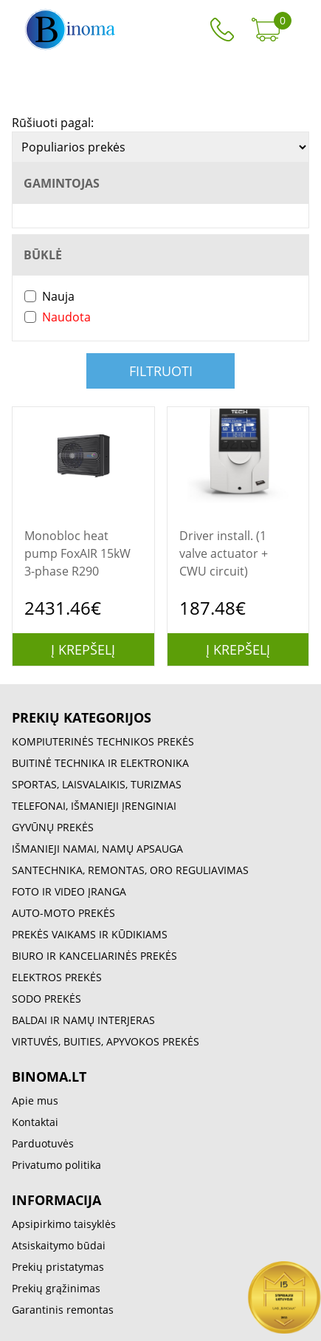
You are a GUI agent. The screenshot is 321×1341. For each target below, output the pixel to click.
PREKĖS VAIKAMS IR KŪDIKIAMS (90, 934)
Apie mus (35, 1100)
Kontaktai (35, 1122)
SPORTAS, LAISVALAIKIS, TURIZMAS (97, 784)
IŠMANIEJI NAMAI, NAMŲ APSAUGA (97, 849)
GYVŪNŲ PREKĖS (53, 827)
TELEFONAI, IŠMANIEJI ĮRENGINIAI (94, 806)
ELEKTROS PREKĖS (57, 977)
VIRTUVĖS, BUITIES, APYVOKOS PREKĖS (105, 1041)
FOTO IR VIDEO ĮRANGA (69, 891)
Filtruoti (161, 371)
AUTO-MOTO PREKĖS (63, 913)
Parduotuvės (43, 1143)
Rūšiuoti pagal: (53, 123)
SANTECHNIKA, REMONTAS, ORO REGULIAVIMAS (130, 870)
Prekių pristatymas (58, 1267)
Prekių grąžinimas (56, 1288)
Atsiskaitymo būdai (59, 1245)
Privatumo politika (56, 1165)
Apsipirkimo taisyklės (64, 1224)
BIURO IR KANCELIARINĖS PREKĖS (94, 956)
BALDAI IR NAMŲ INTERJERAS (83, 1020)
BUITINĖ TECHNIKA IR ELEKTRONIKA (100, 763)
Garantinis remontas (63, 1310)
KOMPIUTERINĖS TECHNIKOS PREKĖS (103, 741)
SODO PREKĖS (46, 999)
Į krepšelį (83, 649)
